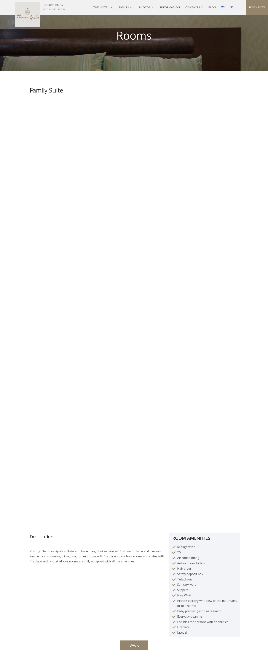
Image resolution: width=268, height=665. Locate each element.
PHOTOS (146, 7)
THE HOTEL (103, 7)
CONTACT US (194, 7)
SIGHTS (126, 7)
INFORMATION (170, 7)
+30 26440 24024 (54, 9)
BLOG (212, 7)
